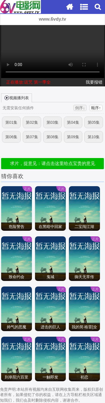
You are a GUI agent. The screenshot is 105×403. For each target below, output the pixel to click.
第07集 (32, 137)
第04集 (73, 122)
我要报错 (94, 82)
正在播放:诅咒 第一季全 (28, 82)
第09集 (73, 137)
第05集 (94, 122)
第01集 (11, 122)
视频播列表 (16, 97)
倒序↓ (80, 108)
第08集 (52, 137)
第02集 (32, 122)
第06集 (11, 137)
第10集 (94, 137)
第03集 (52, 122)
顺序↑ (96, 108)
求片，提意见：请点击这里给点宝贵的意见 (52, 163)
